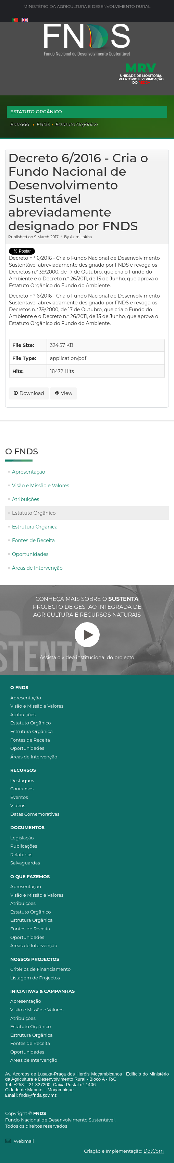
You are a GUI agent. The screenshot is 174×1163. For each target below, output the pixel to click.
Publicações (23, 846)
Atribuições (25, 499)
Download (28, 393)
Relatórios (21, 854)
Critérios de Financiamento (40, 969)
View (64, 393)
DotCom (154, 1151)
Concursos (22, 788)
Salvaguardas (25, 862)
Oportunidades (30, 554)
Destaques (22, 780)
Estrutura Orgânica (35, 527)
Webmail (24, 1141)
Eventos (19, 797)
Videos (17, 805)
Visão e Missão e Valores (40, 485)
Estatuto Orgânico (34, 513)
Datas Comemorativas (34, 814)
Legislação (22, 837)
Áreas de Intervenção (37, 568)
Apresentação (28, 472)
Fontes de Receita (33, 540)
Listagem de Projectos (35, 977)
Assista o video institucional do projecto (87, 641)
